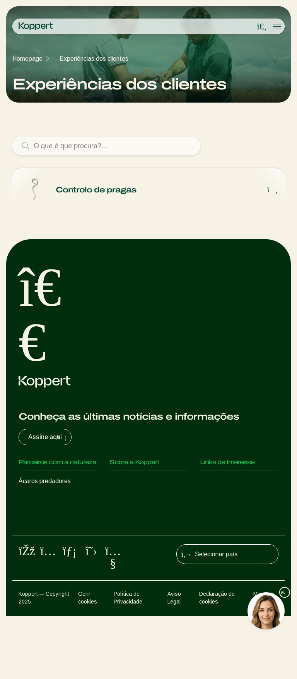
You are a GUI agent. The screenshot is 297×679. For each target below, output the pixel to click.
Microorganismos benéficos (55, 543)
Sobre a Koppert (132, 481)
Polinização (34, 574)
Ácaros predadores (45, 481)
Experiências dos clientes (94, 58)
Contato (120, 512)
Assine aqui (48, 437)
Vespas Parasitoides (47, 512)
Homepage (27, 58)
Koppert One (217, 496)
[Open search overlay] (262, 26)
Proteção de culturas (47, 558)
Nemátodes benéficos (49, 527)
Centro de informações (140, 496)
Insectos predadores (47, 496)
